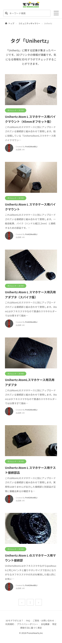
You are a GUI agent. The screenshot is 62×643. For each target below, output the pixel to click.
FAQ (28, 620)
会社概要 (45, 624)
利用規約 (9, 624)
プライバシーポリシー (27, 624)
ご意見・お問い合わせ (43, 620)
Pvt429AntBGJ (31, 146)
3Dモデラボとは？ (14, 620)
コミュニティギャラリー (29, 23)
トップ (11, 23)
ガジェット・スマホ (15, 110)
